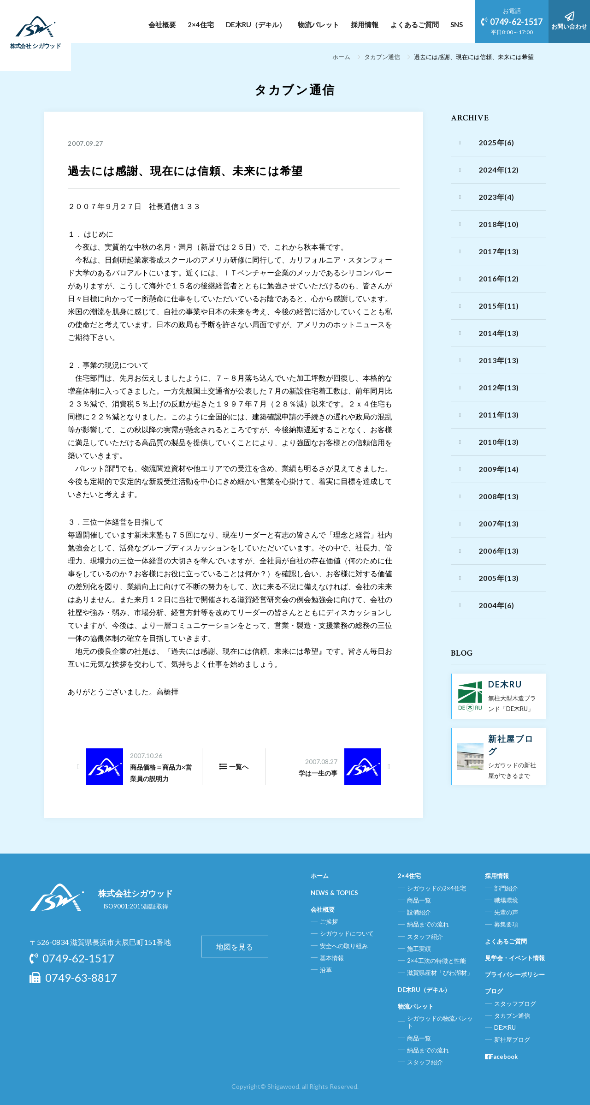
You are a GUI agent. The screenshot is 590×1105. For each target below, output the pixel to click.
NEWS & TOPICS (334, 892)
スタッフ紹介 (425, 936)
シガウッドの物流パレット (440, 1022)
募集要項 (506, 924)
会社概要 (162, 24)
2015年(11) (498, 305)
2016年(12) (498, 278)
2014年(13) (498, 333)
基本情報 (332, 958)
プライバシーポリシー (515, 974)
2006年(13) (498, 550)
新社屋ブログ (512, 1039)
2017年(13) (498, 251)
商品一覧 (419, 900)
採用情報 (364, 24)
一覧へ (233, 767)
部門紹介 (506, 888)
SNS (456, 24)
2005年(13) (498, 577)
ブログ (494, 991)
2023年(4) (496, 196)
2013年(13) (498, 360)
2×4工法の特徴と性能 (436, 960)
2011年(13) (498, 414)
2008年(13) (498, 496)
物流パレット (318, 24)
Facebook (501, 1056)
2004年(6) (496, 605)
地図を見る (234, 946)
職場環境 (506, 900)
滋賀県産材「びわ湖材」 (440, 972)
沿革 (326, 970)
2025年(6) (496, 142)
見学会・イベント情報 (515, 958)
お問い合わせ (569, 21)
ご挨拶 (329, 921)
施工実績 (419, 948)
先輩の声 (506, 912)
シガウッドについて (347, 933)
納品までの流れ (428, 924)
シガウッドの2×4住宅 (436, 888)
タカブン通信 (382, 56)
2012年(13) (498, 387)
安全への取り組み (344, 946)
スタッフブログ (515, 1003)
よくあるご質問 (414, 24)
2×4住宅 (201, 24)
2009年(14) (498, 469)
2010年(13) (498, 441)
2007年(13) (498, 523)
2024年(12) (498, 169)
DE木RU (505, 1027)
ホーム (341, 56)
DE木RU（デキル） (256, 24)
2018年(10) (498, 224)
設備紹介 (419, 912)
